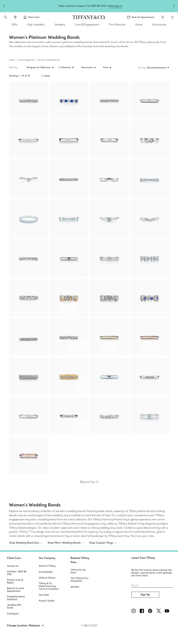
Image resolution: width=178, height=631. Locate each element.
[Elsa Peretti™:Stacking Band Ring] (149, 376)
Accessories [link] (159, 24)
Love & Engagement (26, 60)
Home (11, 60)
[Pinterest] (151, 611)
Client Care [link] (31, 17)
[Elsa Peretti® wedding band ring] (109, 219)
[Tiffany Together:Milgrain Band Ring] (68, 258)
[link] (15, 17)
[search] (5, 17)
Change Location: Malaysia (24, 625)
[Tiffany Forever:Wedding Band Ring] (149, 100)
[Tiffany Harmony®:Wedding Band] (109, 179)
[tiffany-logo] (89, 17)
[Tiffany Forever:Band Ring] (28, 100)
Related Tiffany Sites (80, 560)
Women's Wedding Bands (49, 60)
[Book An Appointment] (140, 17)
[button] (5, 17)
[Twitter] (159, 611)
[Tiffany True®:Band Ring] (149, 140)
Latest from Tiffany (143, 557)
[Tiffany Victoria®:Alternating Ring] (149, 258)
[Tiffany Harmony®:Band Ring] (149, 179)
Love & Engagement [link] (87, 24)
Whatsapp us (115, 6)
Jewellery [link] (59, 24)
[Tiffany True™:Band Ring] (109, 140)
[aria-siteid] (13, 566)
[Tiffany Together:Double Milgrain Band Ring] (149, 416)
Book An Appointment (143, 17)
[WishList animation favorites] (172, 17)
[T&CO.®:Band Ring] (109, 258)
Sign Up (145, 594)
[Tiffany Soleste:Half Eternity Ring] (28, 337)
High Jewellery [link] (35, 24)
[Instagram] (134, 611)
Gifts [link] (15, 24)
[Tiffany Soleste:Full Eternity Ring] (68, 179)
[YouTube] (167, 611)
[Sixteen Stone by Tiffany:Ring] (68, 297)
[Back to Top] (89, 482)
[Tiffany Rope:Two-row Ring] (28, 376)
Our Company (47, 558)
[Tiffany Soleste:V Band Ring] (28, 179)
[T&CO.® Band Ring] (68, 219)
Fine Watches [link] (117, 24)
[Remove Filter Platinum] (42, 76)
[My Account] (162, 17)
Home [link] (138, 24)
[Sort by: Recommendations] (157, 67)
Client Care (14, 558)
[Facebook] (142, 611)
